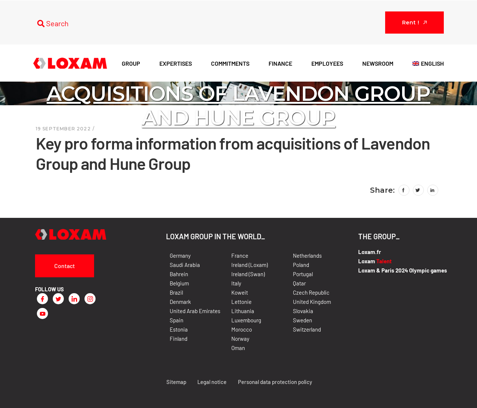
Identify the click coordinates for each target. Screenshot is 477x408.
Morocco (241, 329)
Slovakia (303, 311)
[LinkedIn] (74, 298)
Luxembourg (246, 320)
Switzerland (307, 329)
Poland (301, 264)
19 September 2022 (63, 128)
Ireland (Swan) (248, 274)
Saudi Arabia (185, 264)
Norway (240, 338)
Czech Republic (311, 292)
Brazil (176, 292)
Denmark (180, 301)
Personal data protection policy (275, 381)
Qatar (299, 283)
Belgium (179, 283)
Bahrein (179, 274)
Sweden (302, 320)
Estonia (179, 329)
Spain (176, 320)
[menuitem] (428, 63)
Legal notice (211, 381)
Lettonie (241, 301)
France (239, 255)
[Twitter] (58, 298)
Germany (180, 255)
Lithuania (242, 311)
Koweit (239, 292)
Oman (238, 347)
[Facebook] (42, 298)
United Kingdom (312, 301)
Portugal (303, 274)
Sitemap (174, 381)
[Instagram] (90, 298)
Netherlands (307, 255)
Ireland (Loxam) (249, 264)
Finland (178, 338)
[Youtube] (42, 313)
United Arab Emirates (195, 311)
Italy (236, 283)
